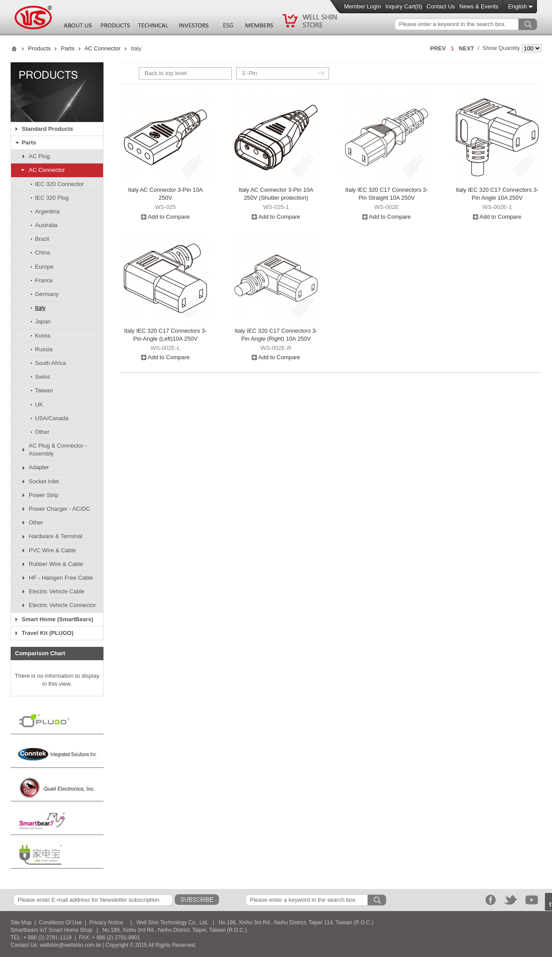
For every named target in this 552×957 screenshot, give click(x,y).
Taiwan (44, 390)
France (44, 280)
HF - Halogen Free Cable (61, 577)
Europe (44, 266)
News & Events (479, 6)
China (42, 252)
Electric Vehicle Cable (56, 591)
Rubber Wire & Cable (56, 564)
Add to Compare (165, 216)
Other (42, 432)
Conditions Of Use (60, 922)
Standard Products (47, 128)
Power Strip (43, 495)
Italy (40, 307)
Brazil (42, 238)
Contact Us (440, 6)
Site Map (21, 922)
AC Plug (39, 156)
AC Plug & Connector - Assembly (58, 449)
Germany (46, 294)
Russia (44, 349)
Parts (67, 48)
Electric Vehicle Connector (62, 605)
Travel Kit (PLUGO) (47, 633)
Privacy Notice (106, 922)
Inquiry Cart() (403, 6)
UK (39, 404)
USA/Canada (52, 418)
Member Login (362, 6)
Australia (46, 225)
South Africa (50, 363)
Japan (42, 321)
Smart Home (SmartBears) (57, 619)
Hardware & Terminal (55, 536)
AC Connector (102, 48)
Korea (42, 335)
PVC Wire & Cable (52, 550)
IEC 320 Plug (52, 197)
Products (39, 48)
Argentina (47, 211)
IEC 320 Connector (59, 184)
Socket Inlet (44, 481)
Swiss (42, 376)
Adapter (39, 467)
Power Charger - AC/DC (59, 508)
